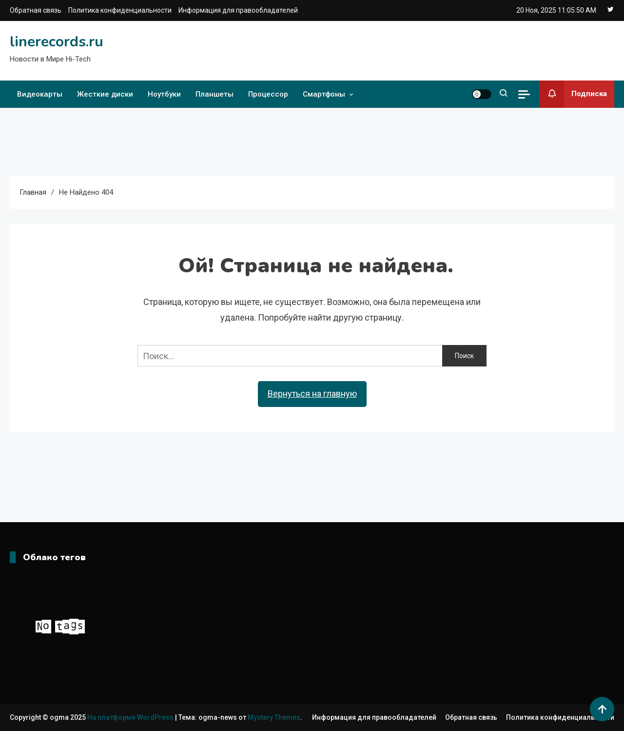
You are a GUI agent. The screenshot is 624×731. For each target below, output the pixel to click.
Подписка (573, 94)
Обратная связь (35, 10)
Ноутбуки (164, 94)
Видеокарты (39, 94)
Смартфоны (324, 94)
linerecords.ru (56, 42)
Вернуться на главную (312, 393)
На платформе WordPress (131, 717)
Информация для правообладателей (238, 10)
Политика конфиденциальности (120, 10)
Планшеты (214, 94)
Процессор (268, 94)
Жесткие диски (105, 94)
